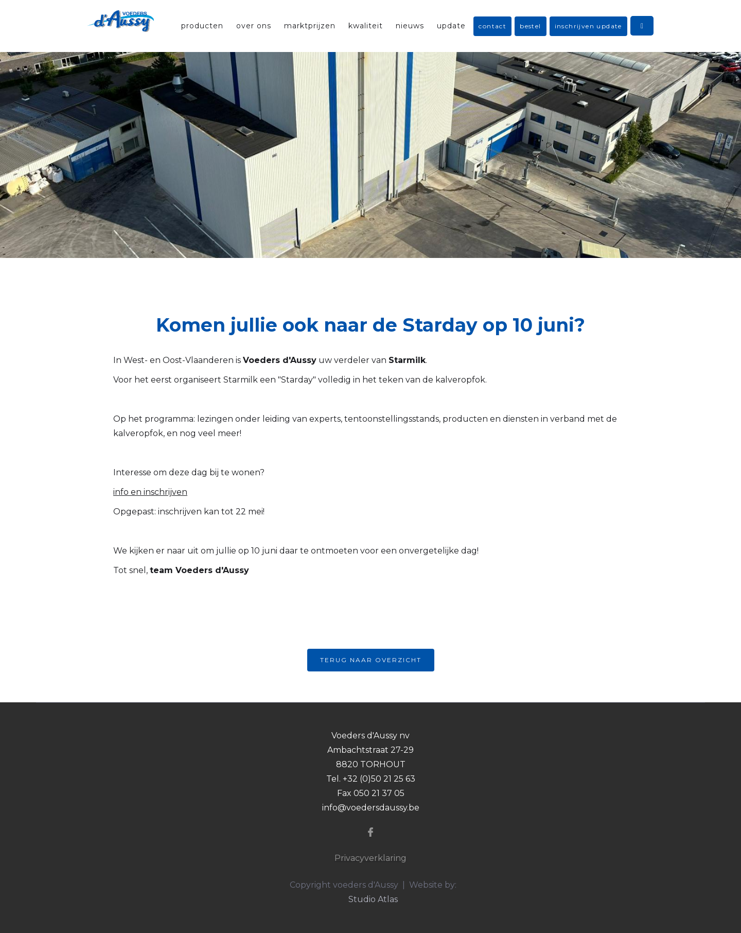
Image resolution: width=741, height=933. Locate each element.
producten (202, 25)
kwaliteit (365, 25)
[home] (120, 21)
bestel (530, 26)
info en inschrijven (150, 492)
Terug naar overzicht (370, 660)
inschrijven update (588, 26)
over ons (253, 25)
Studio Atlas (373, 899)
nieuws (410, 25)
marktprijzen (310, 25)
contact (492, 26)
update (451, 25)
